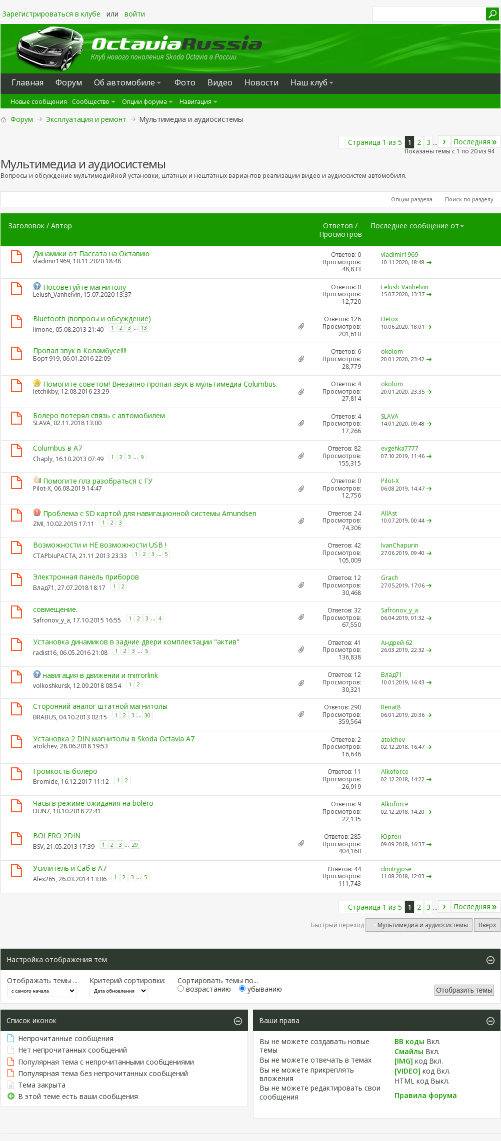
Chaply (42, 458)
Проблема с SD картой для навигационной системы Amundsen (149, 513)
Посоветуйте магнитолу (84, 287)
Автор (61, 225)
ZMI (38, 524)
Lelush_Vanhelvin (56, 294)
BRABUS (44, 717)
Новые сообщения (38, 101)
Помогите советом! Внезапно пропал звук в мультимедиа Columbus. (160, 384)
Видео (220, 82)
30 (147, 715)
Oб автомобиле (124, 82)
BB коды (409, 1041)
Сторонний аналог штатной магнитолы (100, 706)
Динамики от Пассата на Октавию (91, 253)
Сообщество (91, 101)
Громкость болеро (65, 771)
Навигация (196, 101)
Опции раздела (411, 199)
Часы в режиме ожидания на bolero (93, 803)
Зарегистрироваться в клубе (51, 13)
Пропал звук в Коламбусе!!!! (79, 350)
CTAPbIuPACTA (54, 556)
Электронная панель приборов (86, 576)
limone (42, 329)
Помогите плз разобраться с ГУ (97, 481)
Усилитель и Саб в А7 (69, 868)
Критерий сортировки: (128, 980)
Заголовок (26, 225)
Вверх (487, 925)
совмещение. (55, 609)
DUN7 (41, 811)
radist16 (44, 652)
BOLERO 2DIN (56, 835)
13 (144, 327)
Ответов (338, 225)
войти (134, 13)
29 (135, 844)
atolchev (45, 746)
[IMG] (403, 1061)
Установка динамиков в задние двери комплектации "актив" (136, 641)
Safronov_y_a (51, 620)
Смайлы (409, 1051)
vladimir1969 (51, 261)
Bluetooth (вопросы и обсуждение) (92, 318)
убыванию (260, 989)
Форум (21, 119)
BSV (38, 846)
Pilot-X (42, 488)
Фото (185, 82)
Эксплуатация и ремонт (86, 119)
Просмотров (340, 234)
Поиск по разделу (469, 199)
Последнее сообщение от (417, 225)
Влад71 (43, 587)
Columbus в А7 (57, 448)
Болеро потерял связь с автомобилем (99, 415)
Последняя (476, 141)
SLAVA (41, 423)
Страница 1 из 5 (375, 142)
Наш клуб (309, 82)
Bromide (45, 781)
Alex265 (44, 879)
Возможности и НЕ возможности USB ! (99, 545)
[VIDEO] (407, 1071)
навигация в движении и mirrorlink (100, 675)
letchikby (45, 391)
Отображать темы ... (42, 980)
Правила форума (425, 1095)
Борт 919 (46, 358)
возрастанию (204, 989)
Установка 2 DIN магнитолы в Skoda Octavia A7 (113, 738)
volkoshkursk (51, 685)
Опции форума (144, 101)
